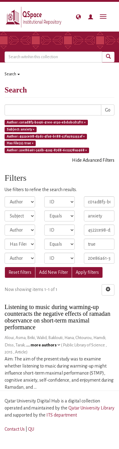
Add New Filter (53, 272)
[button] (78, 16)
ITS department (61, 415)
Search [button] (12, 74)
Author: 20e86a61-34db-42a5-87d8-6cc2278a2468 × (47, 150)
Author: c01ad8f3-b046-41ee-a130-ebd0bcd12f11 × (46, 122)
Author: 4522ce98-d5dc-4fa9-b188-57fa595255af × (46, 136)
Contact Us (15, 429)
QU (31, 429)
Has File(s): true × (20, 143)
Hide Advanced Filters (93, 160)
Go (107, 110)
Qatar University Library (91, 408)
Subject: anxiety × (20, 129)
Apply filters (87, 272)
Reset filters (20, 272)
